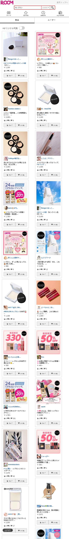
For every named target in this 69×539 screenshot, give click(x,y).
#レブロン (15, 311)
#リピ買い (7, 469)
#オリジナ (40, 164)
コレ (11, 75)
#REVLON (7, 311)
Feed (8, 13)
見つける (26, 13)
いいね (22, 75)
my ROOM (60, 13)
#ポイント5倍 (21, 63)
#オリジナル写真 (10, 63)
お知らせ (43, 13)
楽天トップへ (62, 2)
